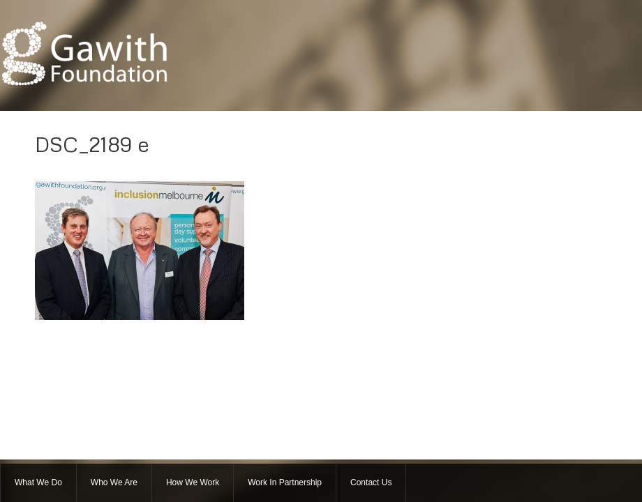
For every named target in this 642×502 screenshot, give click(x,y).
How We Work (192, 482)
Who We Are (114, 482)
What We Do (38, 482)
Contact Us (370, 482)
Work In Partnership (285, 482)
